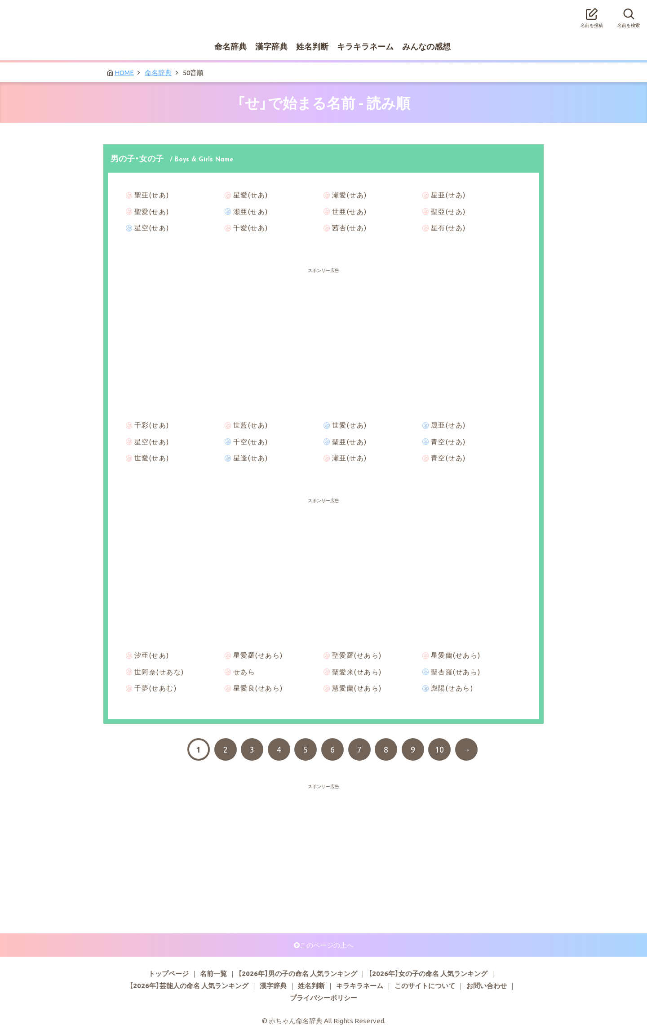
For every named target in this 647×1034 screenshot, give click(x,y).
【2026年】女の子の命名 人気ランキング (427, 973)
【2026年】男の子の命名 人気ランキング (297, 973)
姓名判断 (312, 46)
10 (439, 749)
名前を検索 (628, 15)
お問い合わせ (486, 985)
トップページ (168, 973)
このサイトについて (424, 985)
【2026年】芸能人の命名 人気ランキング (188, 985)
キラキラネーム (365, 46)
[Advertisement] (323, 296)
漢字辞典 (271, 46)
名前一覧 (213, 973)
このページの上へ (327, 945)
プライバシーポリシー (323, 998)
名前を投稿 (592, 15)
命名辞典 (230, 46)
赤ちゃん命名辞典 (323, 12)
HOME (124, 72)
